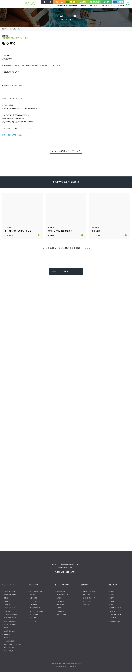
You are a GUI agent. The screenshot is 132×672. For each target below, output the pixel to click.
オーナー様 (47, 2)
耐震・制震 (9, 611)
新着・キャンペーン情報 (90, 591)
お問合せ (121, 5)
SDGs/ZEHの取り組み (10, 640)
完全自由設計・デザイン (11, 594)
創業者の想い (8, 634)
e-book (112, 604)
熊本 (71, 666)
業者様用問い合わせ (115, 621)
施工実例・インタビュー (64, 594)
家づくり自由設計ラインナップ (40, 591)
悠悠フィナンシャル (10, 647)
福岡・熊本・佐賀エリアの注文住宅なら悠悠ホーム (66, 663)
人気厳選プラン (61, 597)
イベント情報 (87, 594)
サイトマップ (113, 617)
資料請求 (112, 601)
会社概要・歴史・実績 (10, 631)
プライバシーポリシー (116, 614)
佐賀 (74, 666)
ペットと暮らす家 (36, 601)
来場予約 (112, 597)
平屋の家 (33, 594)
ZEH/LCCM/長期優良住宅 (13, 614)
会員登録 (112, 591)
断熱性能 (8, 601)
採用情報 (118, 2)
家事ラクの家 (34, 617)
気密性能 (8, 604)
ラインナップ (94, 5)
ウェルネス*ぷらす (11, 607)
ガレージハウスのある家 (38, 611)
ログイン (112, 594)
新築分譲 (70, 2)
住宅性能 (83, 5)
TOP (3, 29)
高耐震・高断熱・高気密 (10, 617)
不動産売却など (95, 2)
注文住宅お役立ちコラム (90, 597)
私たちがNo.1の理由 (10, 591)
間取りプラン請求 (62, 614)
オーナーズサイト (9, 650)
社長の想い (7, 637)
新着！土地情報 (61, 604)
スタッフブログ (10, 29)
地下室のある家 (35, 614)
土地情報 (83, 2)
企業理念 (6, 627)
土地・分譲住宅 (61, 601)
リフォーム (59, 2)
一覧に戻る (66, 270)
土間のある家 (34, 597)
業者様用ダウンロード (116, 607)
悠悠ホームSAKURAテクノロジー (13, 135)
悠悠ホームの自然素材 (10, 621)
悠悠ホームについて (108, 5)
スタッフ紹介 (87, 604)
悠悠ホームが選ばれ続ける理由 (67, 5)
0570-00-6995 (67, 571)
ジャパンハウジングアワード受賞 (14, 644)
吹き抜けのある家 (36, 607)
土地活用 (106, 2)
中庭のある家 (34, 604)
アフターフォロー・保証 (11, 624)
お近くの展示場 (61, 591)
